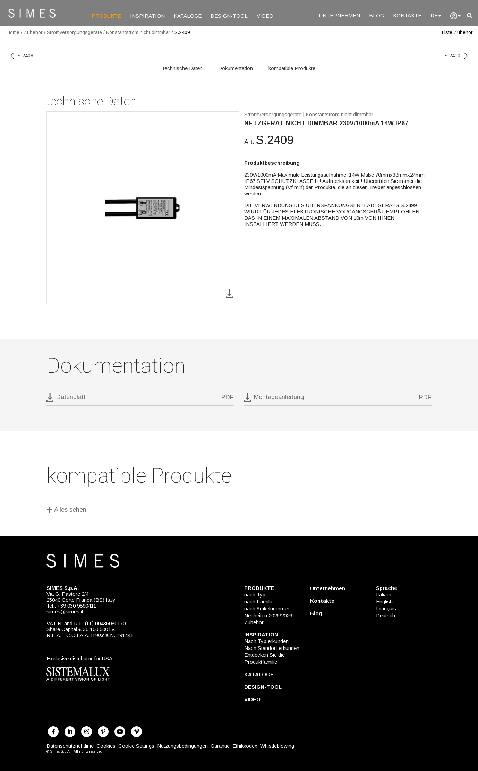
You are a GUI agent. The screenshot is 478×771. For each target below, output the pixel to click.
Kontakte (322, 601)
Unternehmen (327, 588)
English (384, 601)
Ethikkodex (244, 746)
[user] (455, 16)
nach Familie (258, 601)
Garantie (220, 746)
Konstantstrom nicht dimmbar (138, 32)
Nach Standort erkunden (271, 648)
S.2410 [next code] (456, 55)
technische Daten (183, 68)
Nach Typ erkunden (266, 641)
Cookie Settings (136, 746)
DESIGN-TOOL (229, 16)
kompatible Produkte (291, 68)
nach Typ (254, 595)
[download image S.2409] (229, 293)
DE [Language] (435, 15)
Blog (316, 613)
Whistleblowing (277, 746)
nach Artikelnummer (266, 608)
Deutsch (385, 615)
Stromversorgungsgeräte (74, 32)
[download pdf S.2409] (140, 399)
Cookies (106, 746)
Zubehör (33, 32)
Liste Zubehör (457, 32)
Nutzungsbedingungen (182, 746)
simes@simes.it (64, 612)
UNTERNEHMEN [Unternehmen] (339, 15)
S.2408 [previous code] (21, 55)
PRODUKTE (106, 16)
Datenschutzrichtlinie (70, 746)
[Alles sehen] (239, 511)
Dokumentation (235, 68)
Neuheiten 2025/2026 (268, 615)
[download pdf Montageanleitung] (338, 399)
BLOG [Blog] (376, 15)
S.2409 (182, 32)
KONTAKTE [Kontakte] (407, 15)
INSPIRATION (147, 16)
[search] (469, 16)
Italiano (384, 595)
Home (13, 32)
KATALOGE (188, 16)
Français (386, 608)
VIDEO (265, 16)
